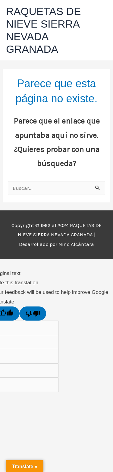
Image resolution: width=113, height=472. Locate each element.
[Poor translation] (33, 313)
